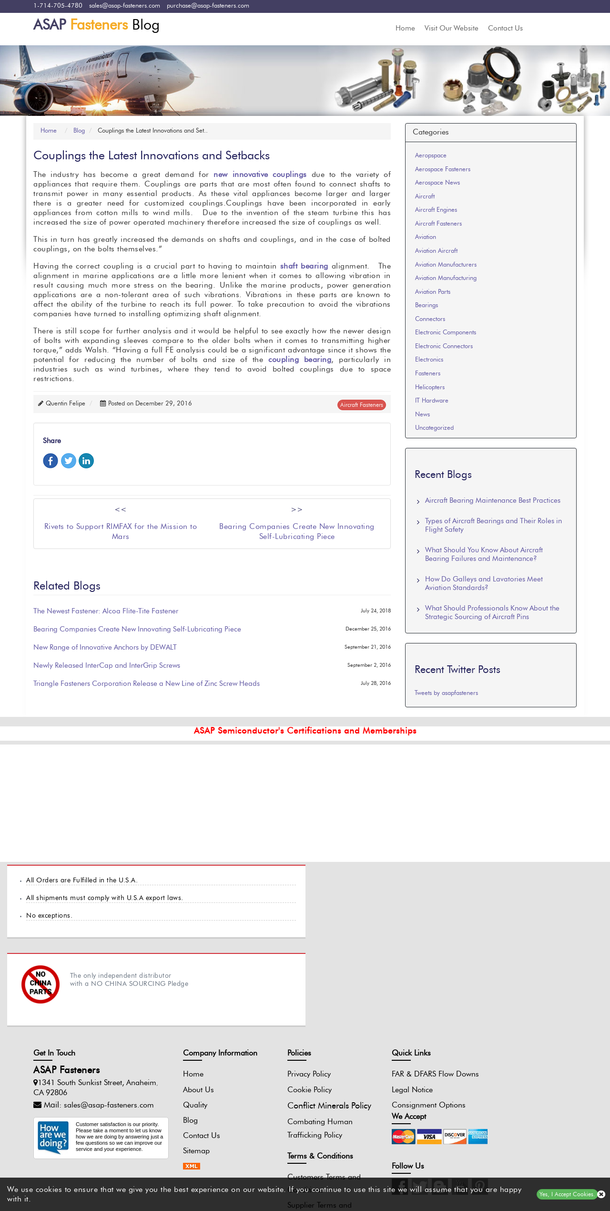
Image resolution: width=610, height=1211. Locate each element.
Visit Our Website (451, 28)
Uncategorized (434, 428)
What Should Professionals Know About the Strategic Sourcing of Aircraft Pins (492, 613)
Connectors (430, 319)
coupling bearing (299, 360)
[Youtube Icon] (520, 1035)
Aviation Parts (432, 292)
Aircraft (425, 197)
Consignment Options (396, 1030)
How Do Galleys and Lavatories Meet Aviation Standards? (484, 583)
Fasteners (427, 374)
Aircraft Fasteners (438, 224)
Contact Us (505, 28)
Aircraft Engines (436, 210)
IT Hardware (431, 401)
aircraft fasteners (361, 405)
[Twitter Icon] (480, 1035)
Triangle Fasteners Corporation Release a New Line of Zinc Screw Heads (146, 684)
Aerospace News (437, 183)
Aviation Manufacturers (446, 265)
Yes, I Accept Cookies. (567, 1194)
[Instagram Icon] (460, 1035)
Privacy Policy (287, 986)
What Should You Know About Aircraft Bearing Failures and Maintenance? (484, 554)
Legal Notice (379, 1014)
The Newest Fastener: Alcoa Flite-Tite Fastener (105, 611)
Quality (185, 1017)
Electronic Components (445, 333)
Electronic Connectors (444, 346)
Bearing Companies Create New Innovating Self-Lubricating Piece (137, 629)
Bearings (426, 305)
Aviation (425, 238)
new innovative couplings (260, 175)
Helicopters (430, 387)
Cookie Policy (288, 1001)
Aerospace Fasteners (442, 169)
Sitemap (186, 1062)
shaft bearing (304, 266)
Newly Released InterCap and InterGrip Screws (106, 666)
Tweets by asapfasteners (446, 693)
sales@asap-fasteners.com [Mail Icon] (109, 1017)
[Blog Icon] (500, 1035)
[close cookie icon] (601, 1195)
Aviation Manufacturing (446, 278)
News (422, 415)
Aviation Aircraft (436, 251)
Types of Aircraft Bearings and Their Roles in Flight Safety (493, 525)
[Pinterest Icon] (540, 1035)
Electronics (429, 360)
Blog (96, 25)
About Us (188, 1001)
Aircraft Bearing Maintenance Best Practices (492, 500)
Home (405, 28)
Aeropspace (431, 156)
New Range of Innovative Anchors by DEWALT (105, 648)
